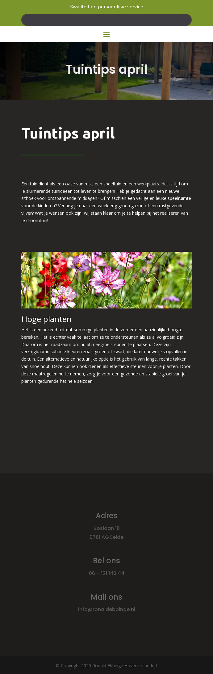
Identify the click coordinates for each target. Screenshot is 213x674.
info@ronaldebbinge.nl (106, 609)
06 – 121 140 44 (106, 573)
